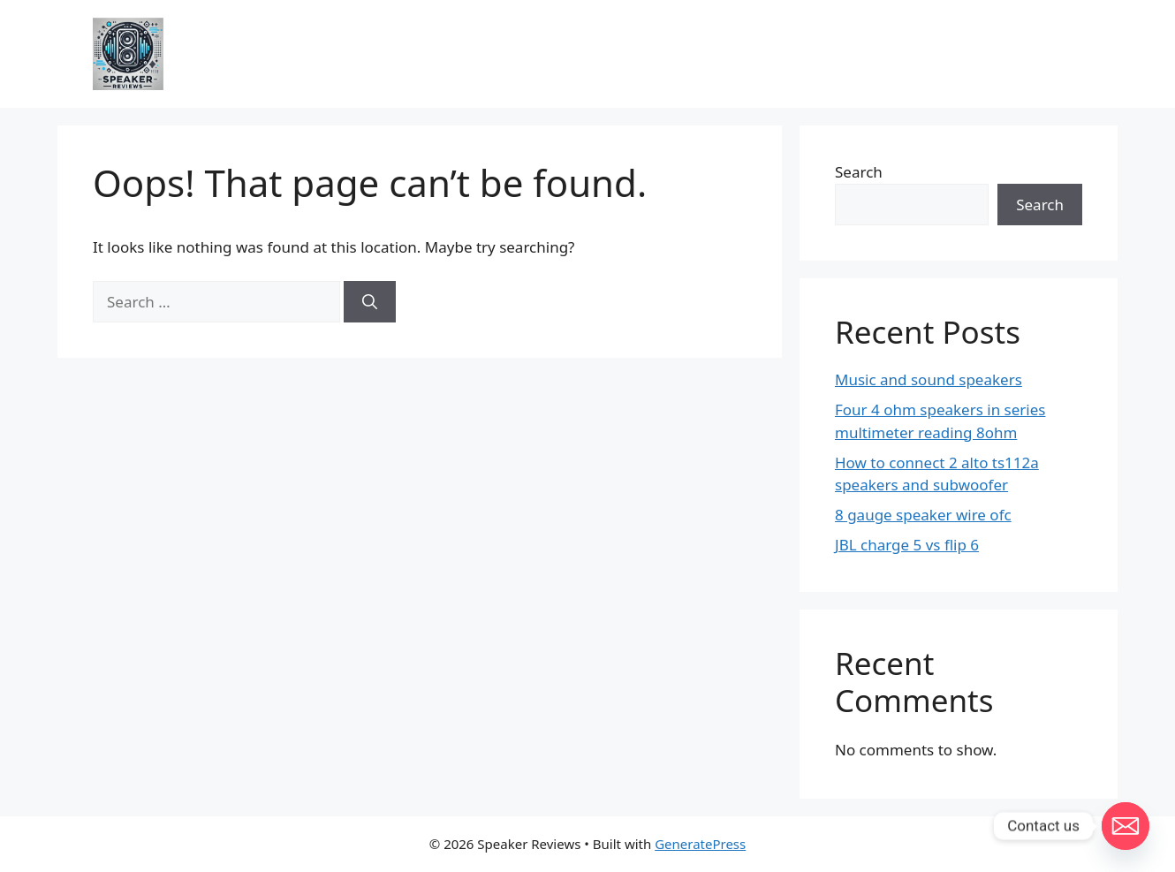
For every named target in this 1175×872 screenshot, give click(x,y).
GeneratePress (700, 844)
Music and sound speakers (928, 379)
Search (859, 172)
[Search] (370, 302)
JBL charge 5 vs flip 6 (907, 545)
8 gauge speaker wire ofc (923, 514)
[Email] (1125, 826)
